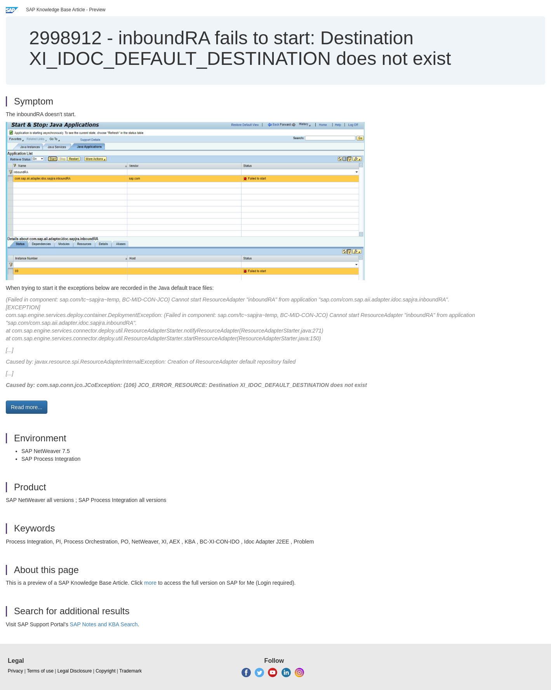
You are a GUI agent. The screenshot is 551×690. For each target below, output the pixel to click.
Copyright (105, 671)
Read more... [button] (26, 407)
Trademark (130, 671)
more (150, 583)
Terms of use (40, 671)
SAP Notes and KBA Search (104, 624)
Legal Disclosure (74, 671)
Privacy (15, 671)
